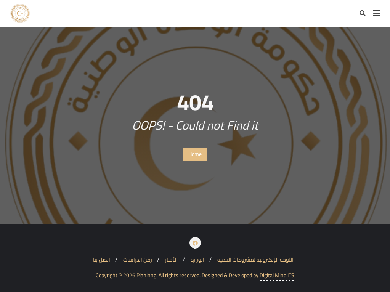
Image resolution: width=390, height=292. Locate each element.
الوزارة (197, 260)
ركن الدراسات (137, 260)
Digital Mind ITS (277, 275)
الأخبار (171, 260)
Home (195, 154)
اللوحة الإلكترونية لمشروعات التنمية (255, 260)
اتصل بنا (101, 260)
